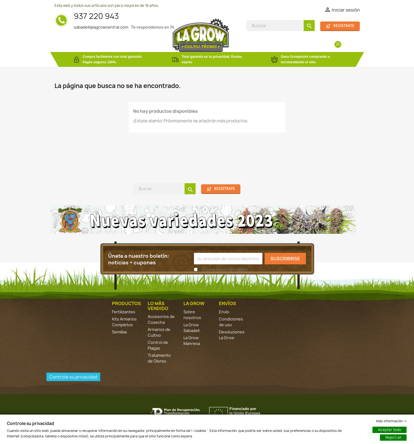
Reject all (393, 437)
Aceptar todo (389, 429)
